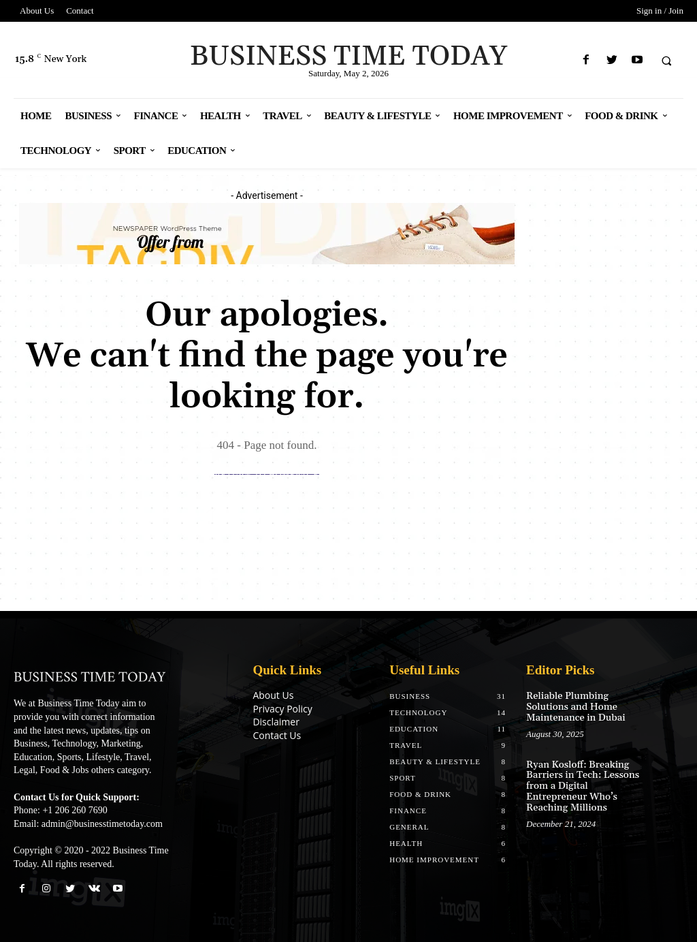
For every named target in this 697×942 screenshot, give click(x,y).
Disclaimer (276, 721)
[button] (666, 61)
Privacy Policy (282, 708)
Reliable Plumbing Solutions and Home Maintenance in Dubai (574, 706)
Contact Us (277, 735)
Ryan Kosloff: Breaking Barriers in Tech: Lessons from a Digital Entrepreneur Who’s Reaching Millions (581, 784)
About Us (273, 695)
